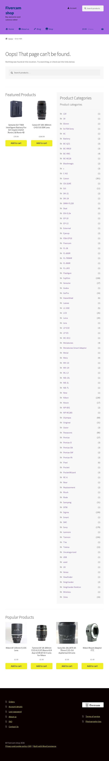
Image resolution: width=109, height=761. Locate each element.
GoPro (66, 293)
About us (12, 716)
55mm (66, 123)
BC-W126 (67, 158)
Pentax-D (67, 442)
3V (64, 118)
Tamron (66, 537)
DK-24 (66, 198)
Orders (12, 701)
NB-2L (66, 382)
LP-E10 (66, 328)
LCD (65, 313)
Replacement (69, 487)
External (67, 228)
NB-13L (66, 378)
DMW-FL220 (68, 203)
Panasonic (67, 432)
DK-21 (66, 193)
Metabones (68, 343)
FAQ (10, 721)
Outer (65, 427)
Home (10, 39)
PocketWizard (69, 472)
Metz (65, 358)
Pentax (66, 437)
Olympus (67, 417)
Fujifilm (66, 278)
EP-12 (65, 223)
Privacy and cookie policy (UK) (18, 746)
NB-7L (66, 387)
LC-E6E (66, 308)
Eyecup (66, 233)
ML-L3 (66, 372)
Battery (66, 138)
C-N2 (65, 173)
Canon (66, 178)
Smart (66, 517)
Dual (65, 208)
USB (65, 557)
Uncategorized (69, 552)
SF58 (65, 507)
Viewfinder (68, 577)
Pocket (66, 467)
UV (64, 567)
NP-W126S (67, 412)
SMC (65, 522)
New (65, 392)
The (65, 542)
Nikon (66, 397)
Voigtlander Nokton (72, 587)
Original (66, 422)
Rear (65, 482)
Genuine (66, 283)
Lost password (15, 711)
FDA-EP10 (67, 238)
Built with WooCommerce (44, 746)
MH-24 (66, 367)
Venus (65, 572)
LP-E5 (65, 333)
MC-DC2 (66, 338)
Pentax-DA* (68, 452)
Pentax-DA (68, 447)
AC (64, 133)
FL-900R (66, 263)
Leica (65, 318)
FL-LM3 (66, 268)
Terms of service (93, 716)
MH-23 (66, 363)
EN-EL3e (67, 213)
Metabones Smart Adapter (75, 348)
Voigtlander (68, 582)
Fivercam (67, 243)
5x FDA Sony (68, 128)
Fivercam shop (13, 10)
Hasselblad (68, 298)
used (65, 562)
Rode (65, 497)
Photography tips (93, 721)
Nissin (66, 402)
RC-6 (65, 477)
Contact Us (14, 726)
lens (65, 323)
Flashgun (67, 273)
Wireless (67, 592)
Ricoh (65, 492)
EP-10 (65, 218)
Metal (65, 352)
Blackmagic (68, 163)
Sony (65, 527)
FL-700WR (67, 258)
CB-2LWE (67, 183)
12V (64, 113)
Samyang (67, 502)
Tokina (66, 547)
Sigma (66, 512)
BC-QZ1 (66, 143)
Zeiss (65, 597)
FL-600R (66, 253)
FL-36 (65, 248)
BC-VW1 (66, 153)
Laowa (66, 303)
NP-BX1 (66, 407)
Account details (15, 706)
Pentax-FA (67, 457)
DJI (64, 188)
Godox (66, 288)
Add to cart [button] (16, 143)
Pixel (65, 462)
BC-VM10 (67, 148)
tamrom (67, 532)
